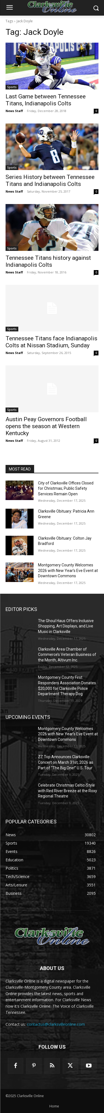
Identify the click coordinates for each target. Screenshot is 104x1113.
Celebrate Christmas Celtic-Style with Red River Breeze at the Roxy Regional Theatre (67, 790)
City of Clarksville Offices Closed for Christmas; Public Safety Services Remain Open (65, 488)
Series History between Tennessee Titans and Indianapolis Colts (50, 180)
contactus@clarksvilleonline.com (56, 1024)
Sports (12, 87)
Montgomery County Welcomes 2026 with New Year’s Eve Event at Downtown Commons (68, 570)
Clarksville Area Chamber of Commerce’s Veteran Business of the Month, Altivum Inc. (67, 654)
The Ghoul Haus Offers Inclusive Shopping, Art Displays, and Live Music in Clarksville (66, 626)
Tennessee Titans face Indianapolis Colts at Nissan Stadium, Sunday (51, 342)
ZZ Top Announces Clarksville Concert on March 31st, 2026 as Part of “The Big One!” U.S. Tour (65, 762)
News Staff (14, 111)
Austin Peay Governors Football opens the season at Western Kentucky (46, 426)
